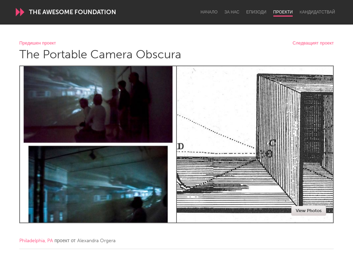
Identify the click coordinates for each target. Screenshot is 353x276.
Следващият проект (313, 43)
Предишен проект (37, 43)
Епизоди (256, 12)
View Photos (309, 210)
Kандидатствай (317, 12)
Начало (209, 12)
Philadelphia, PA (36, 241)
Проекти (283, 12)
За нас (231, 12)
